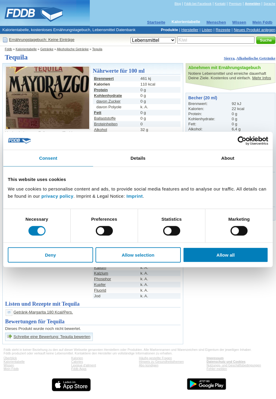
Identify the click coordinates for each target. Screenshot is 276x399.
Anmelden (252, 3)
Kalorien (77, 358)
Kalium (100, 267)
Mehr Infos (261, 78)
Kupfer (100, 284)
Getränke (47, 49)
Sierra (229, 58)
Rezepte (223, 30)
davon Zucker (108, 101)
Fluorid (100, 290)
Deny (50, 254)
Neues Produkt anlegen (254, 30)
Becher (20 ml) (202, 97)
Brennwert (104, 78)
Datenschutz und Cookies (226, 361)
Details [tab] (138, 158)
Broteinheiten (106, 124)
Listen (207, 30)
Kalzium (101, 273)
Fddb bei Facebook (197, 3)
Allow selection (138, 254)
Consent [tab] (48, 158)
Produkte (169, 30)
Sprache (269, 3)
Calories (77, 361)
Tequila (97, 49)
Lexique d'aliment (83, 365)
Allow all (225, 254)
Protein (101, 90)
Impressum (215, 358)
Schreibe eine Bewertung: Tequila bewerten (51, 336)
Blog (178, 3)
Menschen (216, 22)
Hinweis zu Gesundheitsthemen (161, 361)
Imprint (135, 195)
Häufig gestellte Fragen (155, 358)
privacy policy (57, 195)
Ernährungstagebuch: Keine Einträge (42, 39)
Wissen (239, 22)
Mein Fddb (262, 22)
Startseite (156, 22)
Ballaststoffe (105, 118)
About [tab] (227, 158)
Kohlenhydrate (108, 95)
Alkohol (100, 129)
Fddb (8, 49)
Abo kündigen (148, 365)
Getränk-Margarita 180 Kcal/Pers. (43, 312)
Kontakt (220, 3)
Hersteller (189, 30)
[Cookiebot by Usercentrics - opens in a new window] (242, 140)
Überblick (10, 358)
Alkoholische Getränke (73, 49)
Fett (97, 112)
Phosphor (102, 279)
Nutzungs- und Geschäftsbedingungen (234, 365)
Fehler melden (217, 369)
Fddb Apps (79, 369)
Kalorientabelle (186, 21)
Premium (235, 3)
